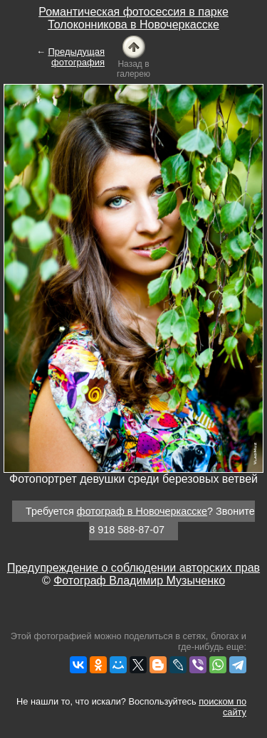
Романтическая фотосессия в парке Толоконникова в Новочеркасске (133, 18)
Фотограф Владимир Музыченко (139, 580)
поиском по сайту (222, 706)
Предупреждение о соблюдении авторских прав (133, 568)
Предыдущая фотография (76, 57)
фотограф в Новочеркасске (142, 511)
